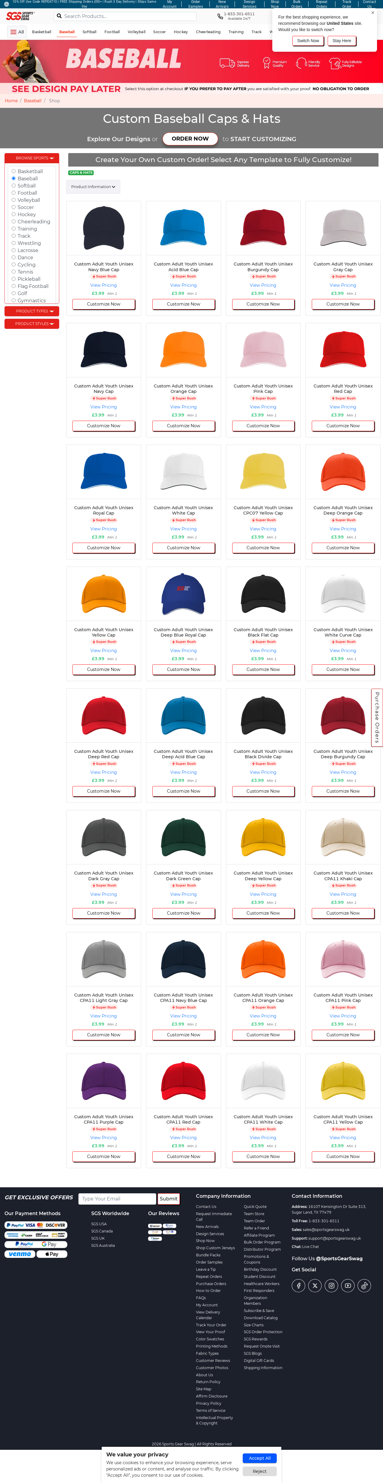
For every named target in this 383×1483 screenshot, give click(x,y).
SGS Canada (102, 1231)
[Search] (59, 16)
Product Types (32, 311)
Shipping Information (263, 1367)
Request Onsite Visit (262, 1346)
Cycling (27, 265)
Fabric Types (207, 1353)
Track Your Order (211, 1325)
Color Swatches (210, 1339)
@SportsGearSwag (339, 1258)
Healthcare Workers (261, 1283)
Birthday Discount (260, 1269)
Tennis (25, 272)
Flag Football (33, 286)
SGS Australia (103, 1245)
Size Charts (254, 1325)
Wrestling (29, 243)
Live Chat (310, 1246)
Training (27, 229)
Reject (260, 1471)
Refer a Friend (256, 1228)
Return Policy (208, 1382)
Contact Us (206, 1206)
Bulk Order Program (262, 1242)
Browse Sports (32, 158)
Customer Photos (212, 1367)
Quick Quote (255, 1206)
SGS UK (98, 1238)
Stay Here (341, 40)
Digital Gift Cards (259, 1360)
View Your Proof (210, 1332)
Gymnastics (32, 300)
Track (24, 236)
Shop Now (205, 1240)
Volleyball (29, 200)
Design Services (210, 1234)
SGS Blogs (253, 1353)
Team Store (254, 1214)
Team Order (254, 1221)
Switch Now (308, 40)
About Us (204, 1375)
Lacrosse (28, 250)
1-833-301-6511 (323, 1221)
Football (27, 193)
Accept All (260, 1458)
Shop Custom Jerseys (215, 1248)
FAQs (201, 1298)
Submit (169, 1199)
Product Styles (31, 323)
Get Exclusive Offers (38, 1197)
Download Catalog (261, 1318)
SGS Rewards (256, 1339)
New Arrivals (207, 1226)
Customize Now (103, 304)
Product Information (91, 186)
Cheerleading (34, 222)
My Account (207, 1305)
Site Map (203, 1389)
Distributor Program (262, 1249)
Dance (25, 257)
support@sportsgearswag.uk (334, 1238)
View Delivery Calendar (208, 1315)
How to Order (208, 1290)
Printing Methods (211, 1346)
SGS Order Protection (263, 1332)
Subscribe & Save (259, 1310)
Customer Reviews (213, 1360)
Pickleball (29, 279)
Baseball (33, 100)
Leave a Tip (206, 1269)
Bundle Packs (208, 1255)
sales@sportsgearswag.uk (326, 1229)
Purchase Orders (377, 717)
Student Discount (260, 1276)
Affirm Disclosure (211, 1396)
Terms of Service (210, 1410)
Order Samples (209, 1262)
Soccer (26, 207)
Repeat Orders (209, 1276)
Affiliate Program (259, 1235)
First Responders (259, 1290)
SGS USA (99, 1224)
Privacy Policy (208, 1403)
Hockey (27, 214)
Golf (22, 293)
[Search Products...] (125, 16)
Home (11, 100)
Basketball (30, 171)
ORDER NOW (190, 138)
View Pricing (103, 285)
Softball (27, 186)
